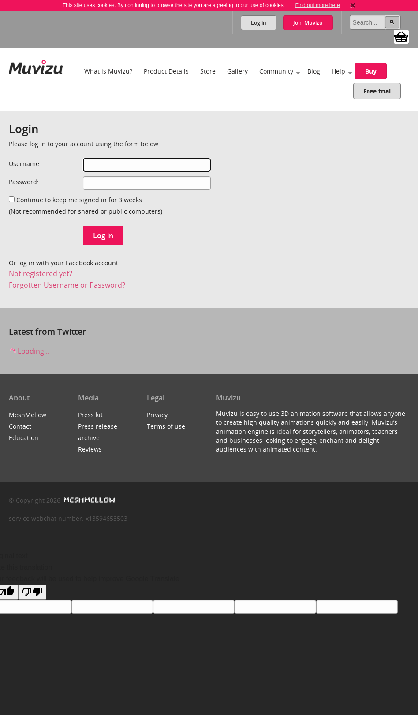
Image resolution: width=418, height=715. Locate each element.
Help (338, 71)
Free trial (377, 91)
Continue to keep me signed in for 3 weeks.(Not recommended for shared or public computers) (85, 205)
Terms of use (166, 426)
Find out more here (317, 5)
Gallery (237, 71)
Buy (371, 71)
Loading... (29, 351)
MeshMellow (27, 415)
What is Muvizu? (108, 71)
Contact (20, 426)
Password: (24, 182)
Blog (313, 71)
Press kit (90, 415)
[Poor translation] (32, 592)
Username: (25, 163)
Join (308, 22)
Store (208, 71)
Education (23, 437)
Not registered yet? (40, 273)
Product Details (166, 71)
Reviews (90, 449)
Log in (258, 22)
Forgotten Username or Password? (67, 285)
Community (276, 71)
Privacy (157, 415)
